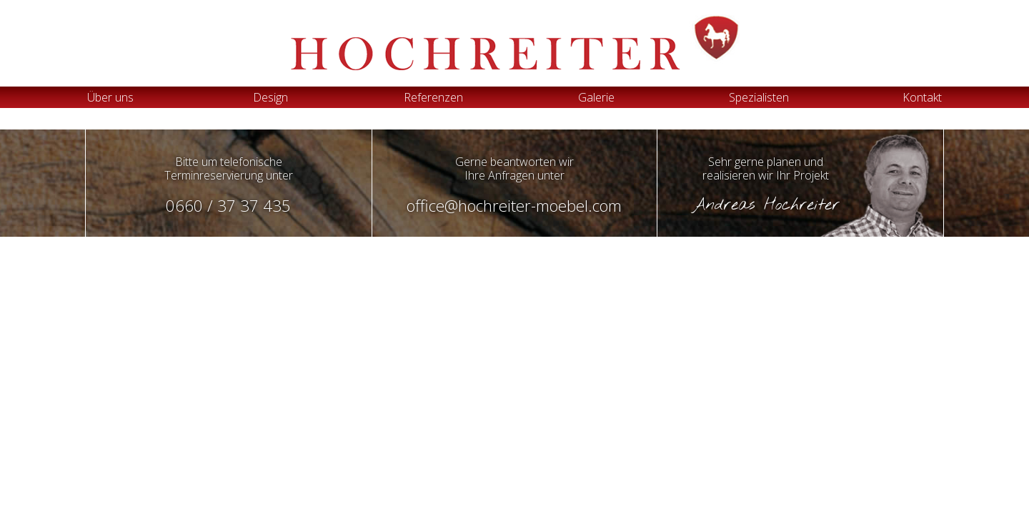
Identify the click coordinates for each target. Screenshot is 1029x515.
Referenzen (433, 97)
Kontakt (922, 97)
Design (270, 97)
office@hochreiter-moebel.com (514, 206)
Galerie (596, 97)
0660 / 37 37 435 (228, 206)
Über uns (110, 97)
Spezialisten (759, 97)
